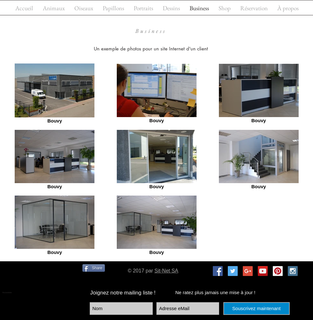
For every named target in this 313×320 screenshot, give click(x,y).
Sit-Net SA (166, 270)
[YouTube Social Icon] (263, 271)
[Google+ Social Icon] (248, 271)
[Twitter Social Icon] (233, 271)
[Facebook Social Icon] (218, 271)
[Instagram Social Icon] (293, 271)
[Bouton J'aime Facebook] (45, 278)
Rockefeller (7, 293)
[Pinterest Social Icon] (278, 271)
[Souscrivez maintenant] (256, 308)
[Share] (93, 268)
